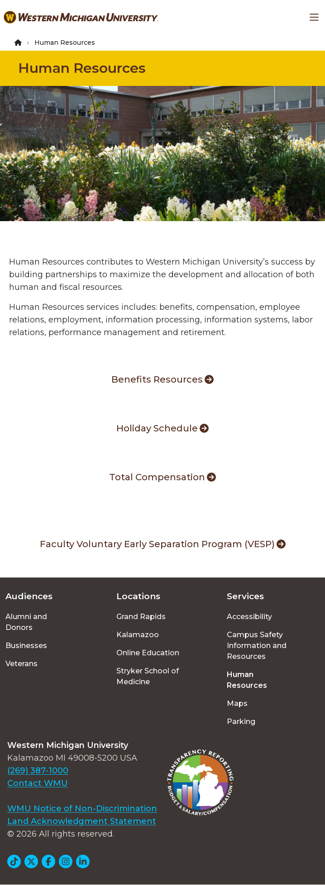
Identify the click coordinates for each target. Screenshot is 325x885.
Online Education (147, 652)
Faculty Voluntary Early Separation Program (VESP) (163, 544)
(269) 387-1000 (37, 771)
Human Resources (82, 68)
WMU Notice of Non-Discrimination (82, 809)
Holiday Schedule (162, 428)
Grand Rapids (141, 616)
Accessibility (249, 616)
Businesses (26, 645)
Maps (237, 703)
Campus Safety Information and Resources (257, 645)
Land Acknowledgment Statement (81, 821)
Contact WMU (37, 783)
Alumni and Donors (26, 622)
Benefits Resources (162, 379)
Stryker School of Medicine (147, 676)
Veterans (21, 663)
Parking (241, 721)
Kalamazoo (137, 634)
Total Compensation (162, 477)
